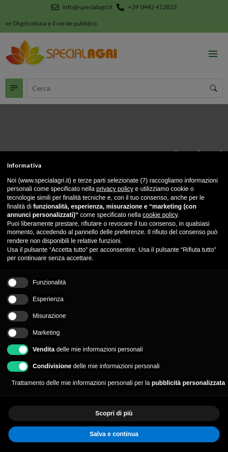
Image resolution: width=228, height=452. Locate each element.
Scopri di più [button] (114, 413)
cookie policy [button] (159, 214)
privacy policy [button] (114, 188)
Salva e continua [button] (114, 433)
